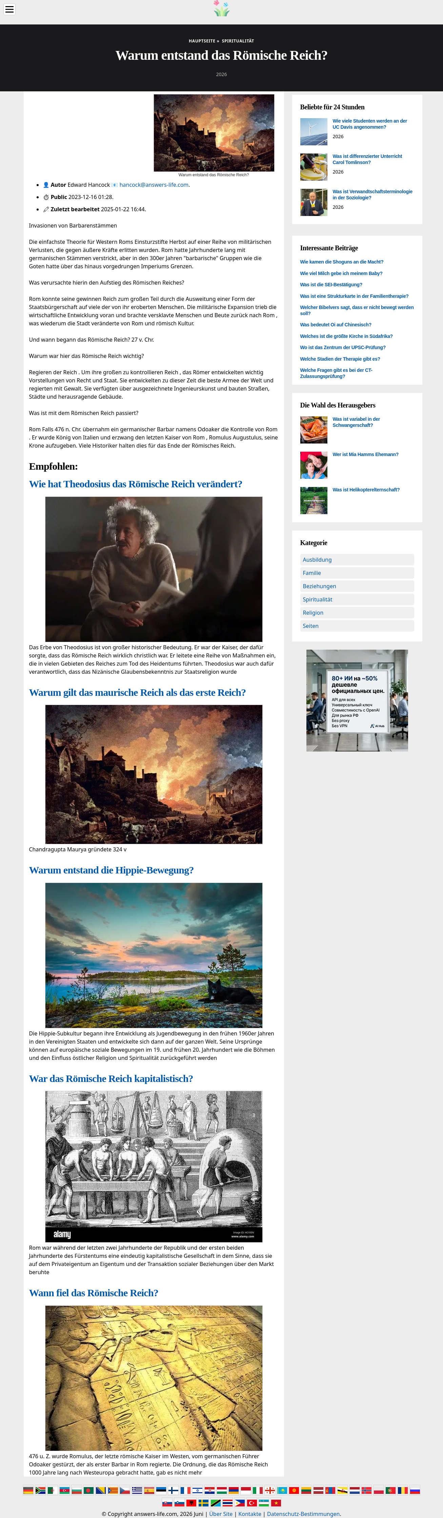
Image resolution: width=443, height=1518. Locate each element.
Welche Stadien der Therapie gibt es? (340, 359)
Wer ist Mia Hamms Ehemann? (366, 454)
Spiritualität (318, 599)
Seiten (311, 626)
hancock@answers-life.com (154, 184)
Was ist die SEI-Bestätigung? (331, 284)
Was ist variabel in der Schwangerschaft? (356, 422)
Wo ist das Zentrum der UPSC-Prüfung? (343, 347)
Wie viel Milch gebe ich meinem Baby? (341, 273)
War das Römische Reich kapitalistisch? (111, 1078)
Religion (313, 612)
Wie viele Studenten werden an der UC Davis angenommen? (370, 124)
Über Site (221, 1514)
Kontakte (249, 1514)
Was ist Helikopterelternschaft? (366, 489)
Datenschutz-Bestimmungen (303, 1514)
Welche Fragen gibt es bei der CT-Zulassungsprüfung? (336, 373)
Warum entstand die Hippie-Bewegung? (111, 869)
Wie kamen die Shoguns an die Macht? (342, 262)
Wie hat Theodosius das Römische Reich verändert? (136, 483)
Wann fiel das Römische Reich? (94, 1292)
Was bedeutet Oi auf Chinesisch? (335, 324)
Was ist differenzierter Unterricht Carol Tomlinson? (367, 159)
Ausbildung (317, 559)
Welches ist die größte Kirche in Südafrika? (346, 336)
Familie (312, 573)
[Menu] (9, 9)
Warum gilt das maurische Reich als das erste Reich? (137, 692)
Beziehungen (319, 586)
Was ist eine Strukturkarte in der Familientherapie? (354, 296)
